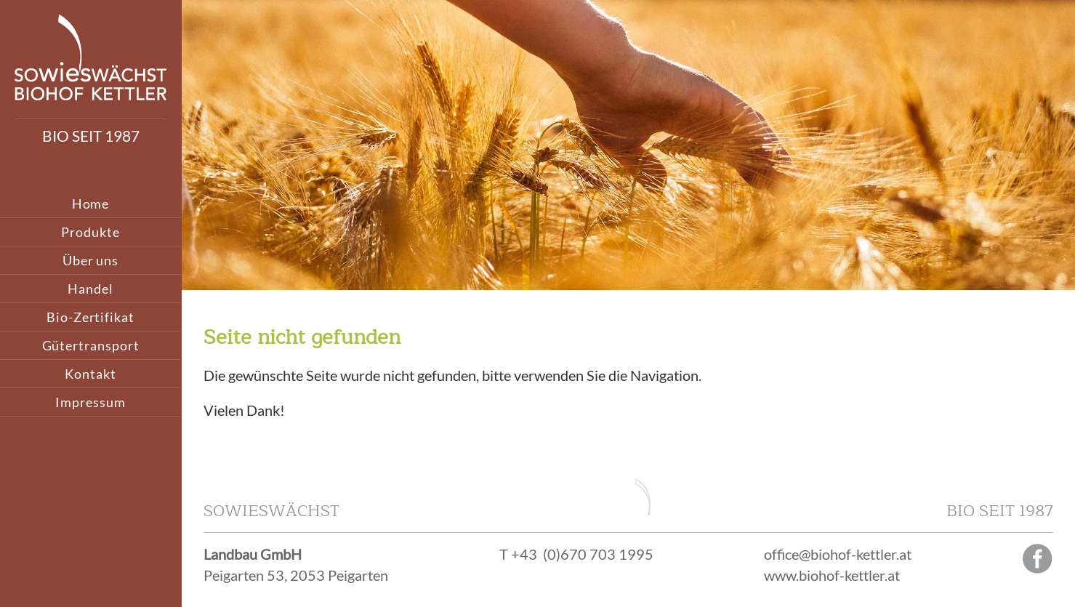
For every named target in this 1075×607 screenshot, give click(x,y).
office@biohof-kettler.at (837, 554)
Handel (90, 289)
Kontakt (90, 374)
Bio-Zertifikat (90, 317)
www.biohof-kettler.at (832, 575)
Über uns (90, 260)
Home (91, 204)
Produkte (90, 232)
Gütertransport (91, 345)
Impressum (90, 402)
